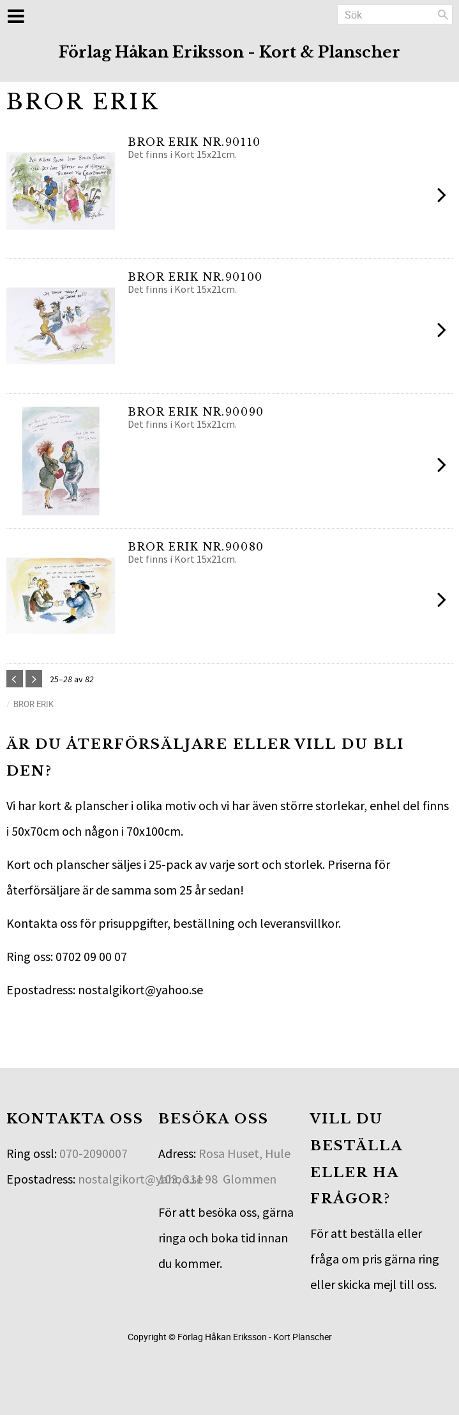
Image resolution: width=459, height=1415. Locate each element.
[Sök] (443, 14)
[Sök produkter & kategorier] (395, 14)
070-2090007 (93, 1153)
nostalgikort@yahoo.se (140, 1179)
